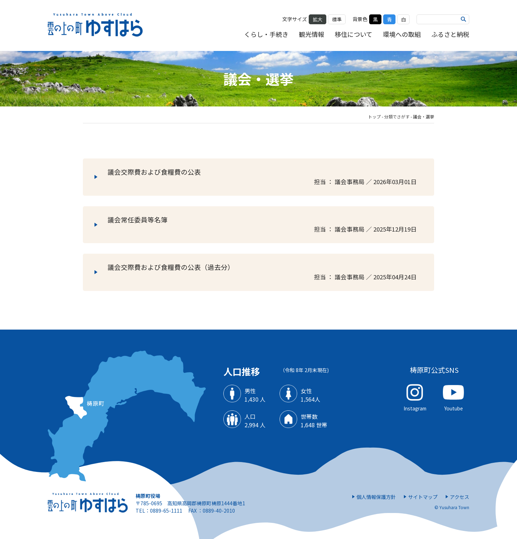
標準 (337, 19)
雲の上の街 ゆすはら (96, 25)
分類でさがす (397, 116)
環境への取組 (402, 34)
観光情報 (311, 34)
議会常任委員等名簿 (266, 225)
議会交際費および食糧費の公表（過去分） (266, 272)
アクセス (459, 496)
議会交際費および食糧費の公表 (266, 177)
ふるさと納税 (450, 34)
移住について (353, 34)
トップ (374, 116)
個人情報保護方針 (376, 496)
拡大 (317, 19)
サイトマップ (423, 496)
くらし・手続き (266, 34)
